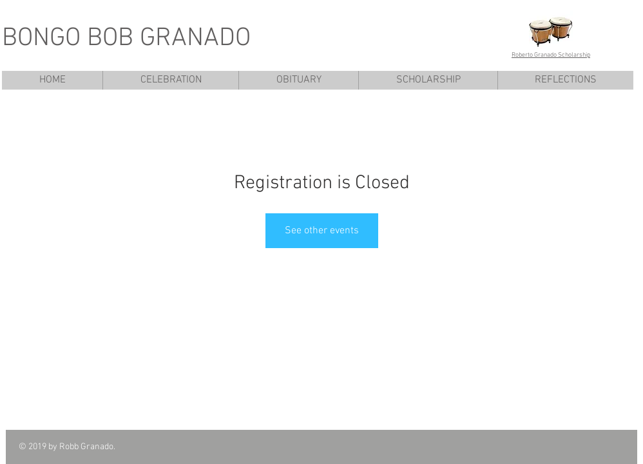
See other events (322, 230)
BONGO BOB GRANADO (126, 38)
